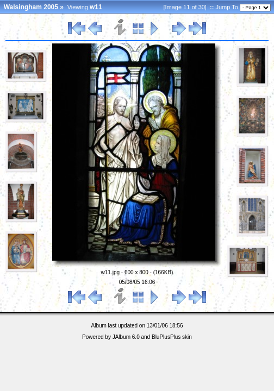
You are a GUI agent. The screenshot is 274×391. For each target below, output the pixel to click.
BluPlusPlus (166, 337)
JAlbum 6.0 (126, 337)
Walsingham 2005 (31, 7)
